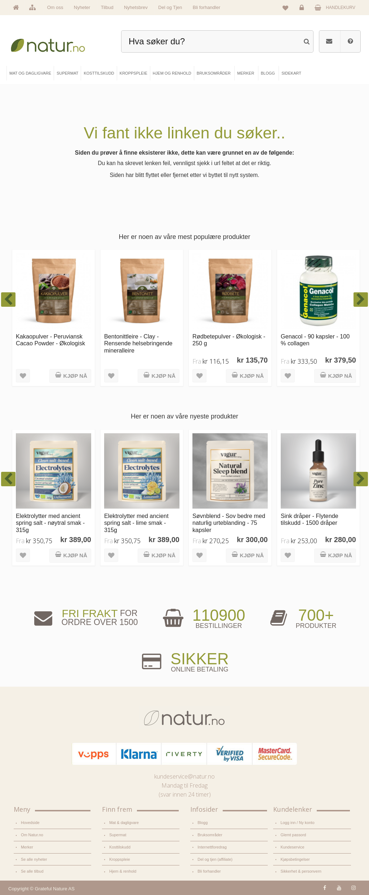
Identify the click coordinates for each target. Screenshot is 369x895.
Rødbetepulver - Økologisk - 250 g (228, 339)
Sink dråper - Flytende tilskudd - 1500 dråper (309, 519)
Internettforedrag (212, 847)
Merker (27, 847)
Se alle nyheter (34, 859)
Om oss (55, 7)
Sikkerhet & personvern (300, 871)
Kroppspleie (119, 859)
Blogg (202, 822)
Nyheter (82, 7)
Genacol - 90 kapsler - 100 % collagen (315, 339)
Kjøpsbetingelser (295, 859)
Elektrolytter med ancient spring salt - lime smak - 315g (136, 523)
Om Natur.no (32, 835)
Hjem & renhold (122, 871)
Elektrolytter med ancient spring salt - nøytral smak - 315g (50, 523)
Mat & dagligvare (124, 822)
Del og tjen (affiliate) (214, 859)
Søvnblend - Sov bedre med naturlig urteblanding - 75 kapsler (228, 523)
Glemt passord (293, 835)
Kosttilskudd (119, 847)
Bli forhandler (207, 7)
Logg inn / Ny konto (297, 822)
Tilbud (107, 7)
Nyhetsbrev (136, 7)
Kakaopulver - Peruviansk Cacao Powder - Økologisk (50, 339)
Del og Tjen (170, 7)
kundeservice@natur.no (184, 776)
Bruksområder (209, 835)
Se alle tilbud (32, 871)
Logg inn (303, 9)
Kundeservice (292, 847)
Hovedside (30, 822)
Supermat (117, 835)
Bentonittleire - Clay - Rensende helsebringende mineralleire (138, 343)
